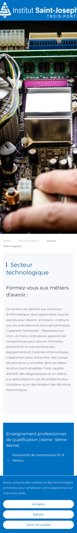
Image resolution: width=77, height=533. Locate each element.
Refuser (38, 514)
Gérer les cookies (38, 525)
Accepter (38, 504)
